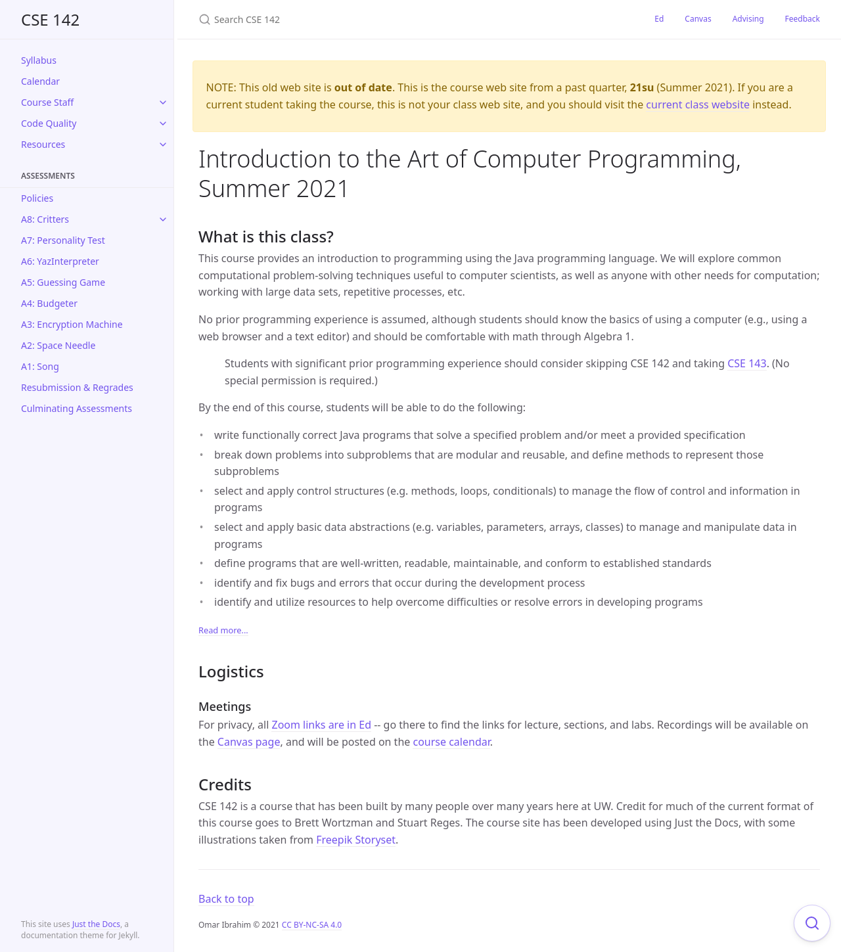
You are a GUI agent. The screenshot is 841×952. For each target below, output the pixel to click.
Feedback (802, 18)
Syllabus (39, 60)
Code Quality (48, 123)
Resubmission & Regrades (77, 387)
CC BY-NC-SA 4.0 (312, 924)
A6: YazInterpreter (60, 261)
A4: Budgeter (49, 303)
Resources (43, 144)
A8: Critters (45, 219)
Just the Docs (96, 924)
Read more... (223, 630)
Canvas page (249, 742)
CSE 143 (746, 363)
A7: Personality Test (63, 240)
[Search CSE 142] (353, 19)
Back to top (226, 899)
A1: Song (40, 366)
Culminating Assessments (76, 408)
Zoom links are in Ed (321, 724)
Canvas (698, 18)
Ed (659, 18)
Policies (37, 198)
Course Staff (47, 102)
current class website (698, 104)
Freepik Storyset (356, 839)
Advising (748, 18)
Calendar (40, 81)
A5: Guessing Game (63, 282)
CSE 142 (50, 19)
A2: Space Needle (58, 345)
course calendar (451, 742)
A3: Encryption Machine (72, 324)
